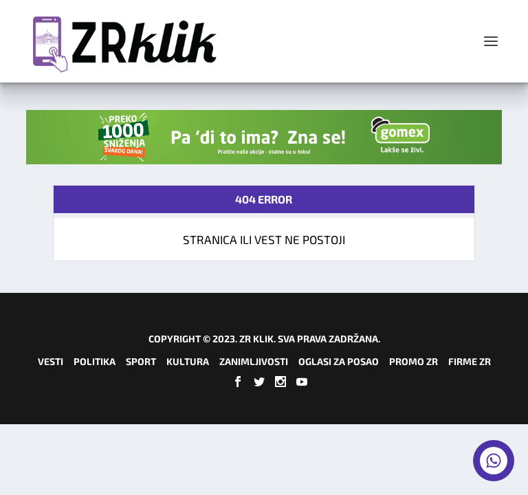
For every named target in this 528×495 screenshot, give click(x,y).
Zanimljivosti (253, 361)
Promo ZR (413, 361)
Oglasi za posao (338, 361)
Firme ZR (469, 361)
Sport (141, 361)
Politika (95, 361)
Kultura (187, 361)
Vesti (50, 361)
